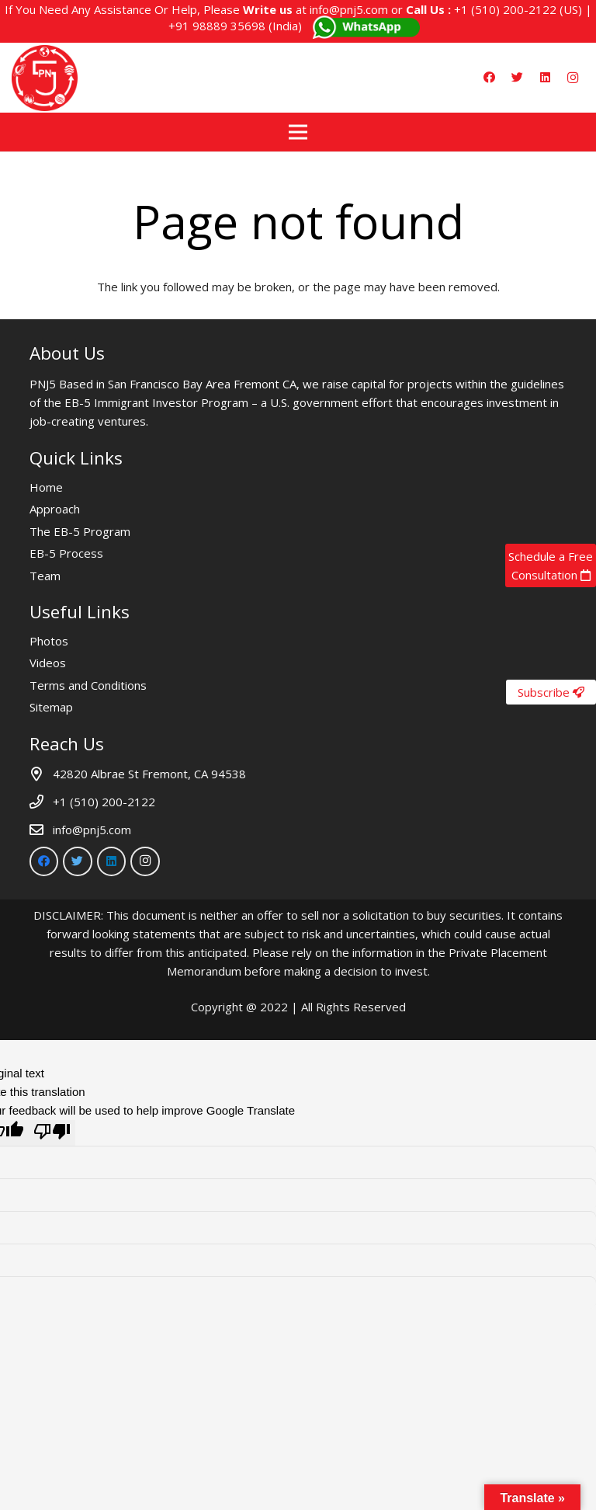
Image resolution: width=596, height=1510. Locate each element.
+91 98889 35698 (216, 25)
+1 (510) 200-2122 (505, 9)
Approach (54, 509)
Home (46, 487)
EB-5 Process (66, 553)
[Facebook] (489, 77)
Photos (48, 641)
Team (45, 575)
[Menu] (298, 132)
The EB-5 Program (79, 531)
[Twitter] (516, 77)
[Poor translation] (52, 1133)
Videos (47, 662)
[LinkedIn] (544, 77)
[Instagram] (572, 77)
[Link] (45, 78)
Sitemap (51, 707)
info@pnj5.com (349, 9)
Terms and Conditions (88, 685)
